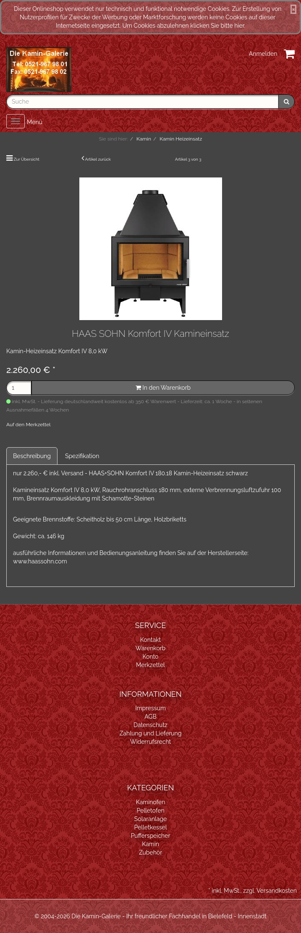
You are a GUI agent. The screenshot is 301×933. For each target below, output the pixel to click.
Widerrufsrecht (150, 741)
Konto (151, 656)
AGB (150, 716)
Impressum (150, 708)
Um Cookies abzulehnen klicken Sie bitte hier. (183, 25)
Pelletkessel (150, 827)
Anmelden (263, 53)
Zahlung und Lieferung (151, 733)
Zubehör (150, 852)
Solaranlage (150, 819)
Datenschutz (150, 725)
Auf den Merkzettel (28, 424)
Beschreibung (32, 456)
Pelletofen (150, 810)
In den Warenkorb (163, 387)
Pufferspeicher (150, 835)
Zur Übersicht (26, 159)
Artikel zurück (98, 159)
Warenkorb (151, 648)
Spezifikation (82, 456)
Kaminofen (150, 802)
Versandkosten (277, 890)
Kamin (150, 844)
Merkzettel (150, 665)
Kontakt (150, 639)
